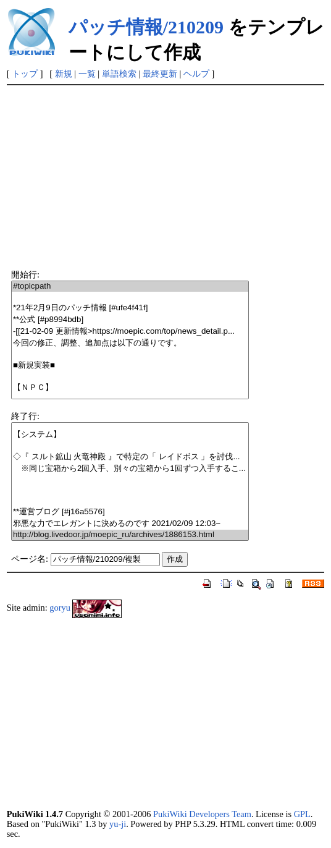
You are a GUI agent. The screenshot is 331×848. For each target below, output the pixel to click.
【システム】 (130, 435)
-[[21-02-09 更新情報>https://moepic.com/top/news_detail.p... (130, 331)
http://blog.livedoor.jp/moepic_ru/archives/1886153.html (130, 535)
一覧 (87, 73)
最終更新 (160, 73)
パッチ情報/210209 (146, 27)
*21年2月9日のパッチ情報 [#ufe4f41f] (130, 308)
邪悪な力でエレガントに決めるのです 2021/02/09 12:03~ (130, 524)
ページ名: (29, 559)
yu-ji (117, 824)
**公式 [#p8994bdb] (130, 320)
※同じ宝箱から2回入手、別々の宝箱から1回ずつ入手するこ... (130, 469)
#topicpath (130, 286)
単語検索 (119, 73)
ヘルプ (196, 73)
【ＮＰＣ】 (130, 388)
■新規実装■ (130, 365)
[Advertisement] (166, 178)
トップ (25, 73)
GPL (302, 814)
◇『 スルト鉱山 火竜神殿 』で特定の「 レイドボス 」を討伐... (130, 457)
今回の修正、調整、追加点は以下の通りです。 (130, 343)
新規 (63, 73)
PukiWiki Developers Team (202, 814)
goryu (59, 608)
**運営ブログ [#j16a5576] (130, 512)
